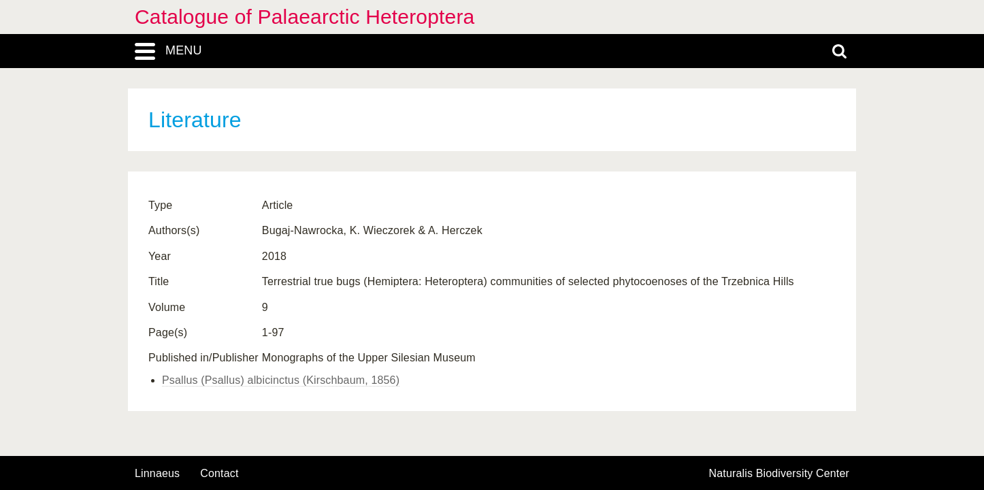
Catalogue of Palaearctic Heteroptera (304, 16)
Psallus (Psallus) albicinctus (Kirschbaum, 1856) (280, 380)
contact (219, 473)
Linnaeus (157, 473)
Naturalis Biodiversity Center (779, 473)
